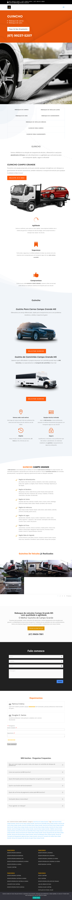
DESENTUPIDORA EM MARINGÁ (15, 855)
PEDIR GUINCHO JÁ (36, 628)
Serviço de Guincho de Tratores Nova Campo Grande (29, 832)
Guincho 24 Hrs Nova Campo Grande (25, 823)
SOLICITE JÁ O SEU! (17, 178)
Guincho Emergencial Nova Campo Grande (22, 829)
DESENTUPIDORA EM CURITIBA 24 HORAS (17, 881)
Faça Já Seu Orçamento (18, 29)
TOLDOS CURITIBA (11, 867)
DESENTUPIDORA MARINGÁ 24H (15, 858)
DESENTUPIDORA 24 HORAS (14, 864)
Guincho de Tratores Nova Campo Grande (18, 827)
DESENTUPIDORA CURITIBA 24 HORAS (16, 878)
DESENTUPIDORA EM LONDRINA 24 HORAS (49, 861)
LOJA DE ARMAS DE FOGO (44, 884)
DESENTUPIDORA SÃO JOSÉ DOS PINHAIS (48, 881)
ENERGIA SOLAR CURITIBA (44, 887)
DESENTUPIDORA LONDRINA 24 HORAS (48, 858)
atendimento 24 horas (18, 155)
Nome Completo (11, 727)
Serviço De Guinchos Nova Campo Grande (22, 834)
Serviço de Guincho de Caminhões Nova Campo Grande (30, 830)
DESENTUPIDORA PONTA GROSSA (15, 887)
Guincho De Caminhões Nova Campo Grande (46, 823)
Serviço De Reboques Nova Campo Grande (44, 834)
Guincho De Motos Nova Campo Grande (32, 825)
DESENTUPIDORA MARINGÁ (14, 852)
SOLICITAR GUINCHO (36, 351)
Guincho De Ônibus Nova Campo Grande (53, 825)
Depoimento (10, 733)
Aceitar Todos (36, 897)
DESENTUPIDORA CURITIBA (14, 875)
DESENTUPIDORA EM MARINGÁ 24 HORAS (18, 861)
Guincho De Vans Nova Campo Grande (39, 827)
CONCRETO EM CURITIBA (13, 884)
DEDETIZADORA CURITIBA (44, 864)
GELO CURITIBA (42, 878)
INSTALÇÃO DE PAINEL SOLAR (45, 890)
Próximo (68, 596)
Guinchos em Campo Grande (40, 821)
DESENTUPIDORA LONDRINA (45, 852)
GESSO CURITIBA (42, 875)
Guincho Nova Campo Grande (41, 829)
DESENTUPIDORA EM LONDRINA (46, 855)
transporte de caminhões (42, 363)
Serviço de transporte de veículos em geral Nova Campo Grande (28, 838)
